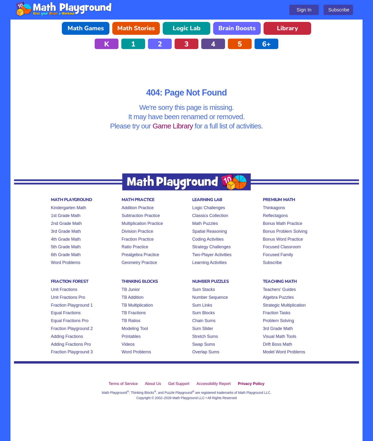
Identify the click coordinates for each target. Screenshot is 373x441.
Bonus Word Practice (283, 239)
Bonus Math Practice (282, 223)
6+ (266, 44)
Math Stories (136, 28)
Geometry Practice (139, 262)
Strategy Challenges (211, 246)
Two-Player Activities (211, 254)
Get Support (178, 383)
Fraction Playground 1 (72, 305)
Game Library (172, 126)
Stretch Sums (205, 336)
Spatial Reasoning (209, 231)
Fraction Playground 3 (72, 352)
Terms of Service (123, 383)
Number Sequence (210, 297)
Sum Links (202, 305)
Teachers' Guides (279, 289)
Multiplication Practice (142, 223)
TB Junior (131, 289)
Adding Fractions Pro (71, 344)
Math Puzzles (205, 223)
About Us (153, 383)
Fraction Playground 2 (72, 328)
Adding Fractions (67, 336)
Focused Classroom (282, 246)
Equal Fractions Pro (69, 320)
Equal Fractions (66, 312)
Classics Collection (210, 215)
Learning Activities (209, 262)
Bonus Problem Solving (285, 231)
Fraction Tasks (276, 312)
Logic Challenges (208, 207)
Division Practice (137, 231)
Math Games (86, 28)
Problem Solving (278, 320)
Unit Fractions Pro (68, 297)
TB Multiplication (137, 305)
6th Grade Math (66, 254)
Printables (131, 336)
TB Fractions (134, 312)
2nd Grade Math (66, 223)
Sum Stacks (203, 289)
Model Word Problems (284, 352)
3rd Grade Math (66, 231)
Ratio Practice (135, 246)
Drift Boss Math (277, 344)
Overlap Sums (205, 352)
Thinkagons (274, 207)
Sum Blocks (203, 312)
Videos (128, 344)
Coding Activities (208, 239)
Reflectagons (275, 215)
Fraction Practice (138, 239)
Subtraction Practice (141, 215)
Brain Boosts (237, 28)
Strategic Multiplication (284, 305)
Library (287, 28)
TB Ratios (131, 320)
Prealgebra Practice (140, 254)
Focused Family (278, 254)
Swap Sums (203, 344)
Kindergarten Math (68, 207)
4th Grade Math (66, 239)
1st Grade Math (65, 215)
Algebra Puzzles (278, 297)
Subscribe (338, 9)
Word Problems (65, 262)
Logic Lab (187, 28)
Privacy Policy (251, 383)
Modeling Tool (135, 328)
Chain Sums (204, 320)
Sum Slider (202, 328)
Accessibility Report (213, 383)
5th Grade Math (66, 246)
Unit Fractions (64, 289)
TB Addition (132, 297)
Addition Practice (138, 207)
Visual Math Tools (279, 336)
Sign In (304, 9)
